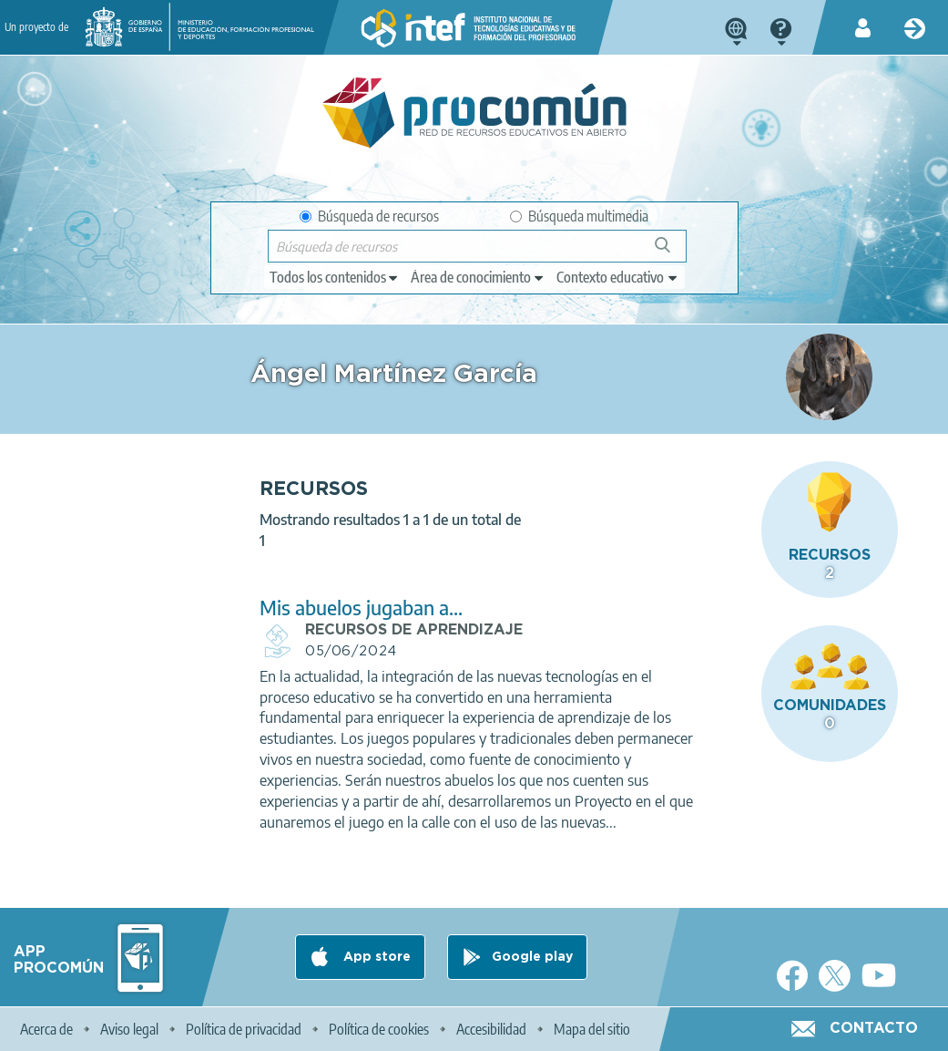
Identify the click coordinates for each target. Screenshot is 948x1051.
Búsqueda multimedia (579, 216)
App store (375, 957)
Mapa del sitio (592, 1029)
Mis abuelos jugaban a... (361, 607)
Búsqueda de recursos (369, 216)
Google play (532, 957)
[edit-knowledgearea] (478, 277)
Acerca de (46, 1029)
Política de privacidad (243, 1029)
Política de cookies (379, 1029)
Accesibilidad (491, 1029)
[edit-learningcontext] (618, 277)
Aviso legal (129, 1029)
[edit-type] (334, 277)
